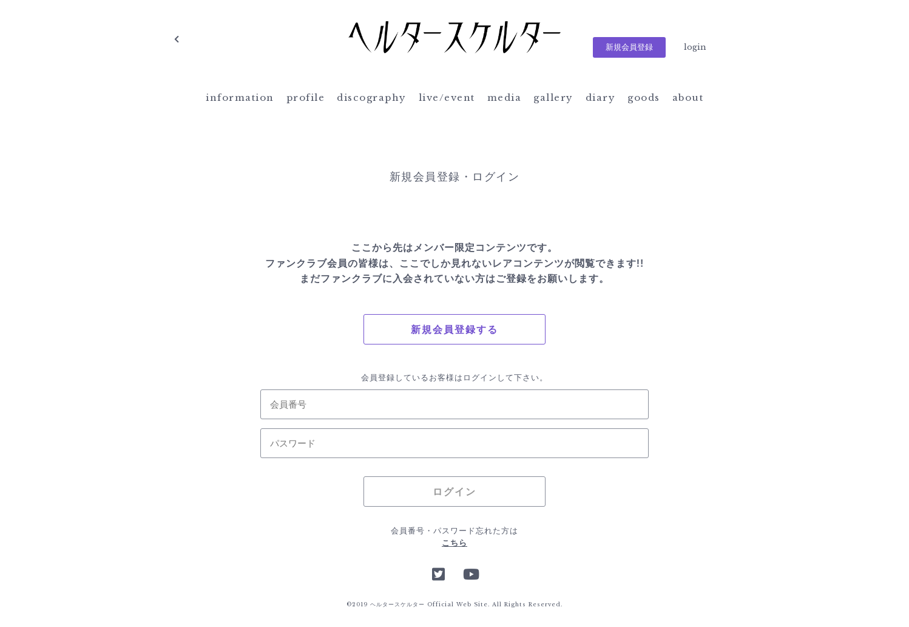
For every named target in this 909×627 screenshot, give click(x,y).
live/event (447, 97)
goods (643, 97)
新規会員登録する (454, 329)
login (695, 47)
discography (372, 97)
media (504, 97)
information (240, 97)
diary (601, 97)
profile (305, 97)
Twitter (438, 573)
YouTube (470, 573)
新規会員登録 (629, 47)
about (688, 97)
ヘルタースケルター (454, 39)
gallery (553, 97)
